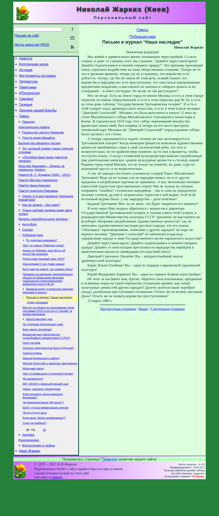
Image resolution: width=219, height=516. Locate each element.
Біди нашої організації (37, 354)
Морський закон (33, 396)
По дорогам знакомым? (41, 260)
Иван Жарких (29, 486)
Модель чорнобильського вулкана (43, 236)
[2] (44, 462)
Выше (143, 309)
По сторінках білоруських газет (43, 349)
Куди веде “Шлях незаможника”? (44, 449)
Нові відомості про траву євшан (43, 285)
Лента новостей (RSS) (32, 45)
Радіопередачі (28, 474)
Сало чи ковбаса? (34, 455)
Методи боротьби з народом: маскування (50, 391)
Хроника (28, 468)
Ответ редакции (37, 326)
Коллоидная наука (33, 65)
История (25, 72)
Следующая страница (168, 309)
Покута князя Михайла (38, 147)
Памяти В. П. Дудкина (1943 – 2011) (44, 187)
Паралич (28, 129)
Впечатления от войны (38, 480)
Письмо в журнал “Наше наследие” (49, 320)
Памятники (27, 91)
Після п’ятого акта (34, 444)
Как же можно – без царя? (41, 221)
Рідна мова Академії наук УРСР (44, 279)
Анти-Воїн (29, 242)
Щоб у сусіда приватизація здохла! (45, 438)
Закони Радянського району (41, 385)
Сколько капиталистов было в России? (48, 374)
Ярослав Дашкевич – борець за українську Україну (41, 180)
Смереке (57, 512)
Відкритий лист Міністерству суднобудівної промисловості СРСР (46, 362)
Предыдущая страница (118, 309)
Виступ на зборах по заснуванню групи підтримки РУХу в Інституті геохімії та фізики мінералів (48, 335)
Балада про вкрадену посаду (39, 153)
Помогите (109, 494)
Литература (28, 85)
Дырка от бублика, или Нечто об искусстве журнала (44, 272)
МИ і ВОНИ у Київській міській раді (45, 413)
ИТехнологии (29, 97)
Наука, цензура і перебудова (42, 418)
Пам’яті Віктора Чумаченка (37, 193)
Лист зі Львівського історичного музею (48, 402)
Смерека (26, 104)
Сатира (27, 248)
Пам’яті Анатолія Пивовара (38, 205)
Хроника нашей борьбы (38, 117)
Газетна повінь (32, 380)
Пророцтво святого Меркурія (43, 141)
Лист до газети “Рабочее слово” (43, 265)
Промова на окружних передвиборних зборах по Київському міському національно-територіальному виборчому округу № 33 (48, 301)
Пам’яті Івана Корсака (34, 199)
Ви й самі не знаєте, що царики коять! (48, 291)
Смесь (24, 123)
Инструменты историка (37, 78)
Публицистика (32, 254)
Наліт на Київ (31, 368)
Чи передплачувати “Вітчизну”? (43, 433)
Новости (25, 59)
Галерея (25, 110)
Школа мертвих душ (39, 343)
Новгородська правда (34, 135)
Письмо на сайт (26, 35)
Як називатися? (33, 407)
